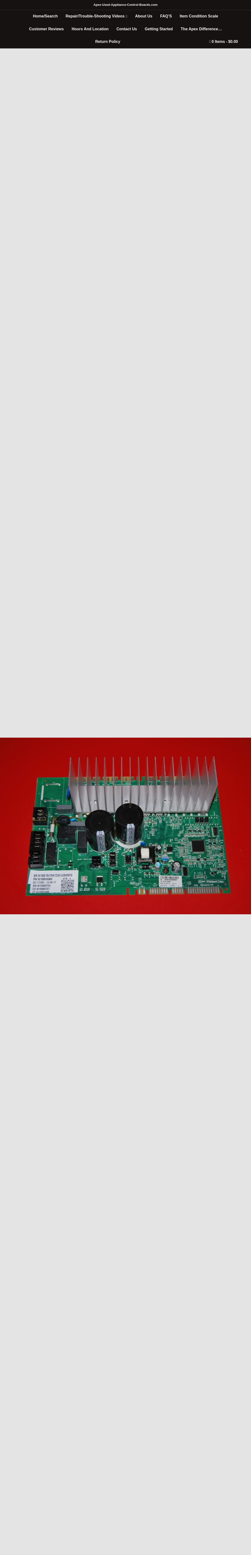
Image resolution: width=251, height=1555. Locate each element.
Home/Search (45, 16)
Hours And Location (90, 29)
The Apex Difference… (201, 29)
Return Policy (107, 41)
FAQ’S (166, 16)
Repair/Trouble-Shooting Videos (94, 16)
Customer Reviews (46, 29)
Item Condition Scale (199, 16)
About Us (143, 16)
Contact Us (126, 29)
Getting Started (159, 29)
